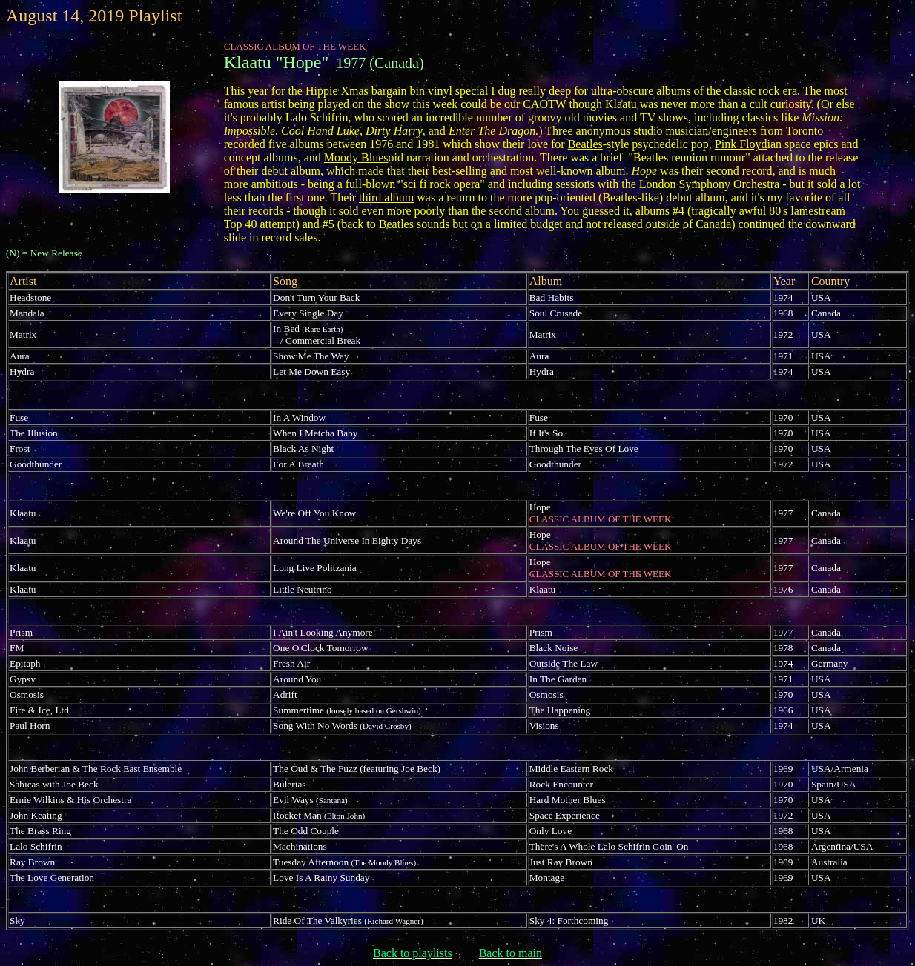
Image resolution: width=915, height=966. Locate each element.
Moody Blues (356, 157)
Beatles (585, 144)
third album (386, 197)
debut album (290, 170)
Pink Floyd (741, 144)
